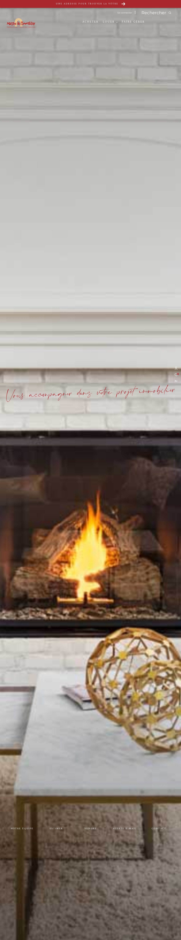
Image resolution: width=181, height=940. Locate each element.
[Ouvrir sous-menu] (117, 22)
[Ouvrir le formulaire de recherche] (163, 12)
